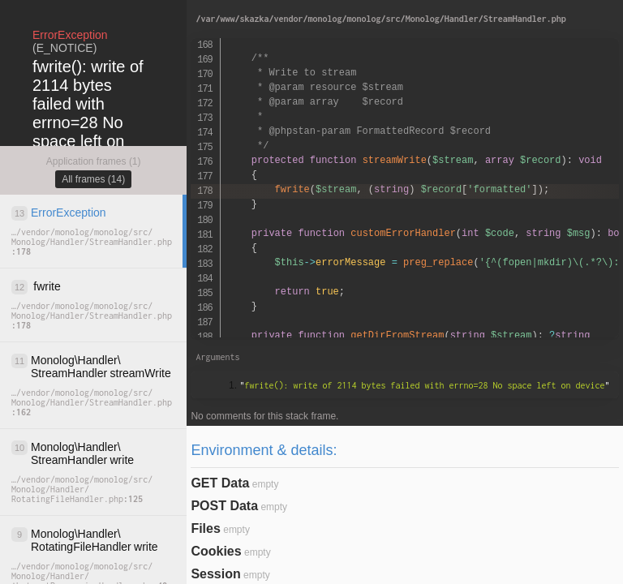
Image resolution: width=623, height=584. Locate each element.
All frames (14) (93, 179)
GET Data (220, 483)
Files (205, 528)
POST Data (224, 506)
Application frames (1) (93, 161)
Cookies (216, 551)
